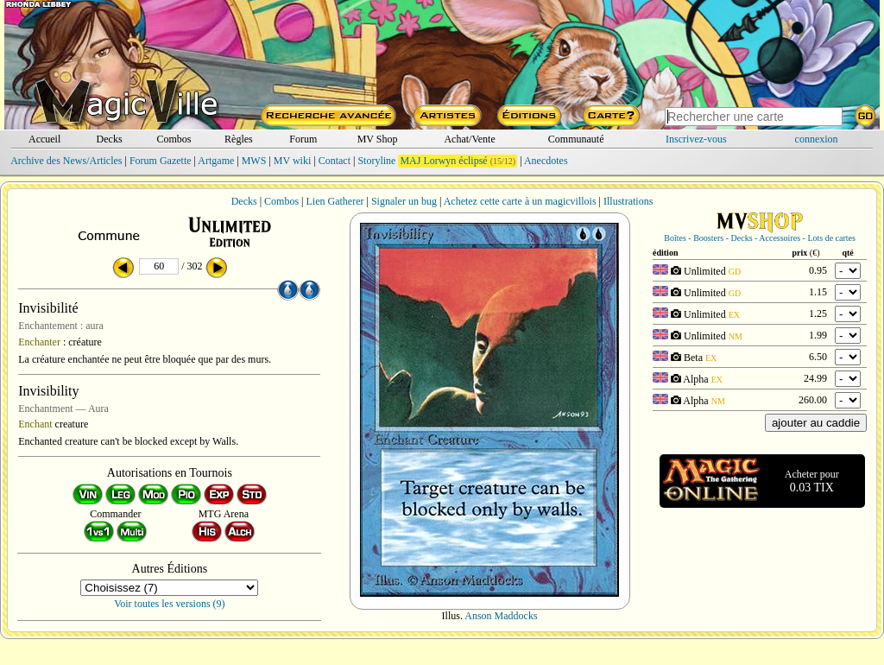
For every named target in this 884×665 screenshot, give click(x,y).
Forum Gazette (160, 161)
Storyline (376, 161)
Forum (303, 139)
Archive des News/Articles (66, 161)
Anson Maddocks (500, 616)
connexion (816, 139)
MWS (254, 161)
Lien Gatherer (335, 201)
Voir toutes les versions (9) (169, 604)
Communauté (576, 139)
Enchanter (39, 342)
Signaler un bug (404, 201)
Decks (110, 139)
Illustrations (628, 201)
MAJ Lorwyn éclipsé (443, 161)
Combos (173, 139)
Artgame (216, 161)
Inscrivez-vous (696, 139)
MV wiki (292, 161)
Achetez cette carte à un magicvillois (520, 201)
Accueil (44, 139)
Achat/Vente (469, 139)
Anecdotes (546, 161)
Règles (238, 139)
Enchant (35, 424)
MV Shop (377, 139)
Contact (334, 161)
